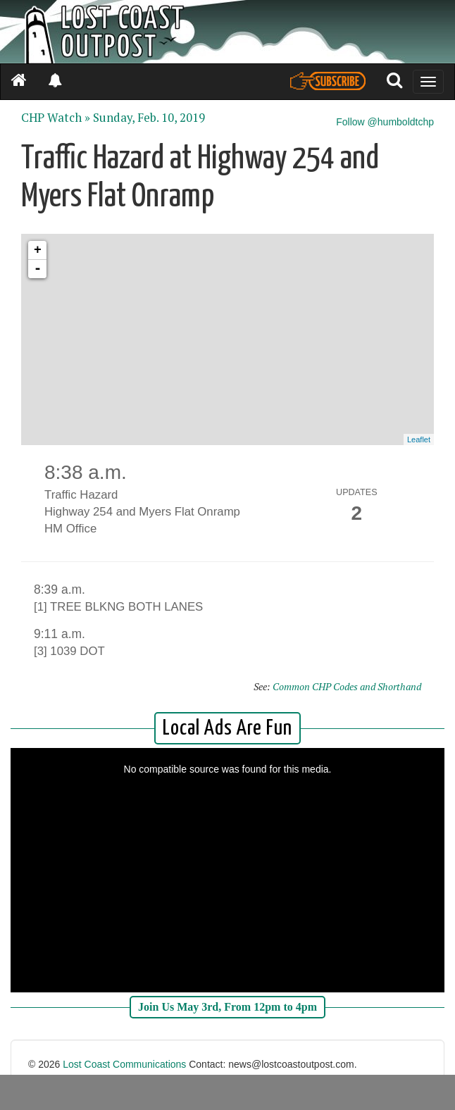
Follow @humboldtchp (385, 121)
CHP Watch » (55, 117)
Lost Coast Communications (124, 1064)
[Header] (227, 31)
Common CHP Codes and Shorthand (347, 686)
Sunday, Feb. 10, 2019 (149, 117)
